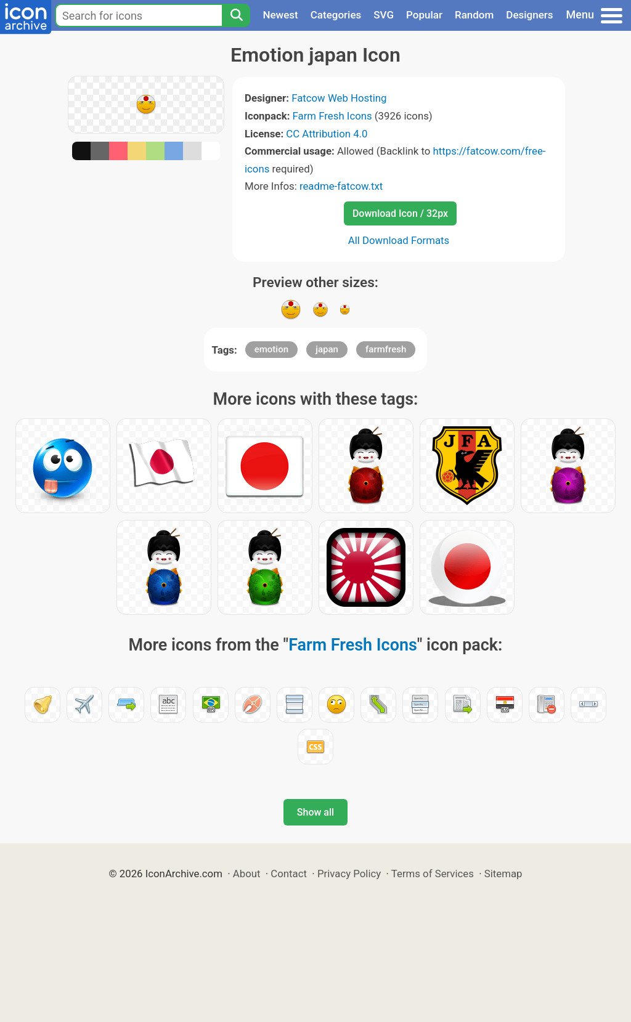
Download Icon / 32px (400, 213)
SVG (383, 15)
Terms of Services (432, 873)
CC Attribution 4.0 (326, 134)
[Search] (236, 15)
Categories (336, 15)
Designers (529, 15)
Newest (280, 15)
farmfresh (385, 349)
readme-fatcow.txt (341, 186)
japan (327, 349)
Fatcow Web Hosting (338, 98)
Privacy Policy (349, 873)
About (247, 873)
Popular (424, 15)
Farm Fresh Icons (332, 116)
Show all (315, 812)
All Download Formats (399, 240)
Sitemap (503, 873)
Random (474, 15)
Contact (289, 873)
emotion (271, 349)
